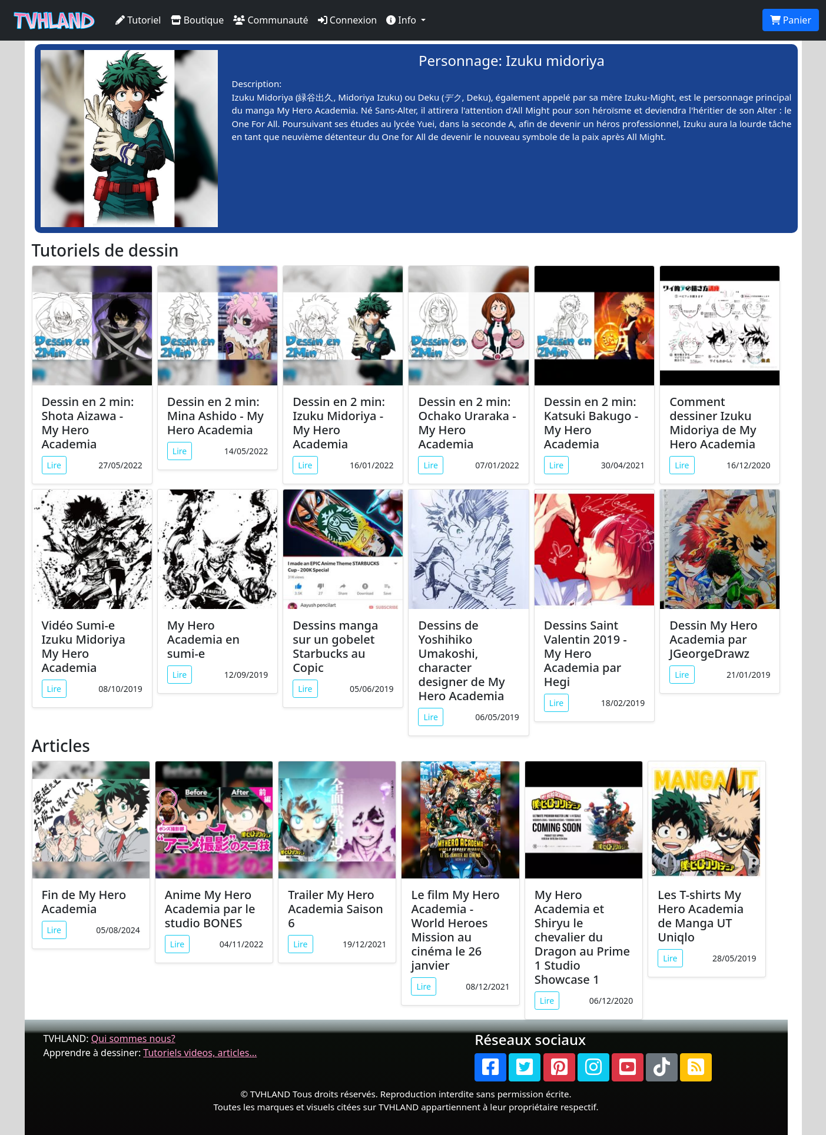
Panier (790, 20)
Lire (54, 465)
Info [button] (402, 20)
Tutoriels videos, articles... (200, 1052)
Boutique (197, 20)
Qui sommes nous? (133, 1038)
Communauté (270, 20)
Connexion (347, 20)
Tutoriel (138, 20)
